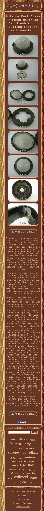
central (13, 461)
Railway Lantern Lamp (23, 492)
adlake (33, 452)
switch (34, 477)
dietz (12, 457)
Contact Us (23, 499)
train (31, 465)
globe (23, 482)
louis (34, 473)
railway (22, 439)
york (22, 473)
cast (24, 453)
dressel (31, 461)
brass (10, 478)
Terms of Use (23, 507)
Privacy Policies (23, 503)
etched (32, 440)
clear (30, 470)
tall (31, 483)
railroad (21, 477)
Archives (23, 496)
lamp (27, 444)
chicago (12, 470)
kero (35, 470)
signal (22, 469)
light (23, 465)
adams (20, 448)
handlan (20, 458)
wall (35, 445)
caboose (14, 466)
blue (15, 483)
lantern (15, 444)
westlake (22, 461)
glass (13, 449)
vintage (29, 457)
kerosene (30, 448)
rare (13, 439)
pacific (28, 473)
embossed (14, 473)
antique (13, 452)
